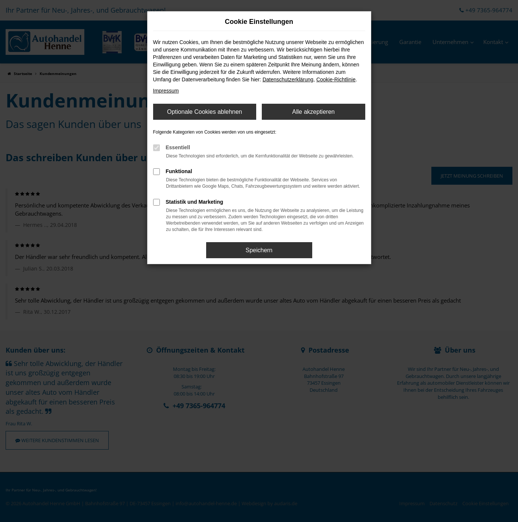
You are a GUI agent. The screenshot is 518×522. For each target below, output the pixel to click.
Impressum (166, 91)
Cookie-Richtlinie (336, 79)
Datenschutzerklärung (288, 79)
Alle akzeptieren (313, 112)
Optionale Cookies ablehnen (204, 112)
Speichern (258, 250)
